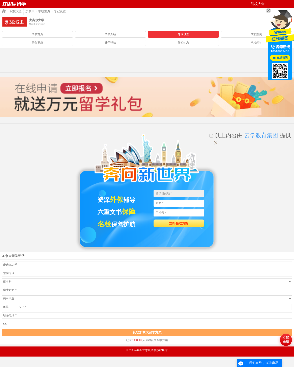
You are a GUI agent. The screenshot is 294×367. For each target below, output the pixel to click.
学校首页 (37, 34)
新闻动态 (183, 42)
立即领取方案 (178, 223)
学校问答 (256, 42)
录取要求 (37, 42)
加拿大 (29, 11)
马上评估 (286, 340)
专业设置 (183, 34)
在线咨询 (282, 57)
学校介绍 (110, 34)
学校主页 (44, 11)
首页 (14, 4)
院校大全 (16, 11)
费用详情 (110, 42)
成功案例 (256, 34)
